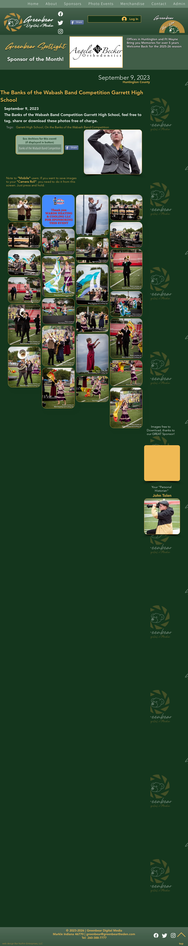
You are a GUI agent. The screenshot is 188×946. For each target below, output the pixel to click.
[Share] (77, 22)
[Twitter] (60, 22)
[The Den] (172, 26)
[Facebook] (60, 14)
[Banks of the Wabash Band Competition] (39, 148)
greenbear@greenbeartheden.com (110, 934)
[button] (51, 4)
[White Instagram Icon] (60, 31)
